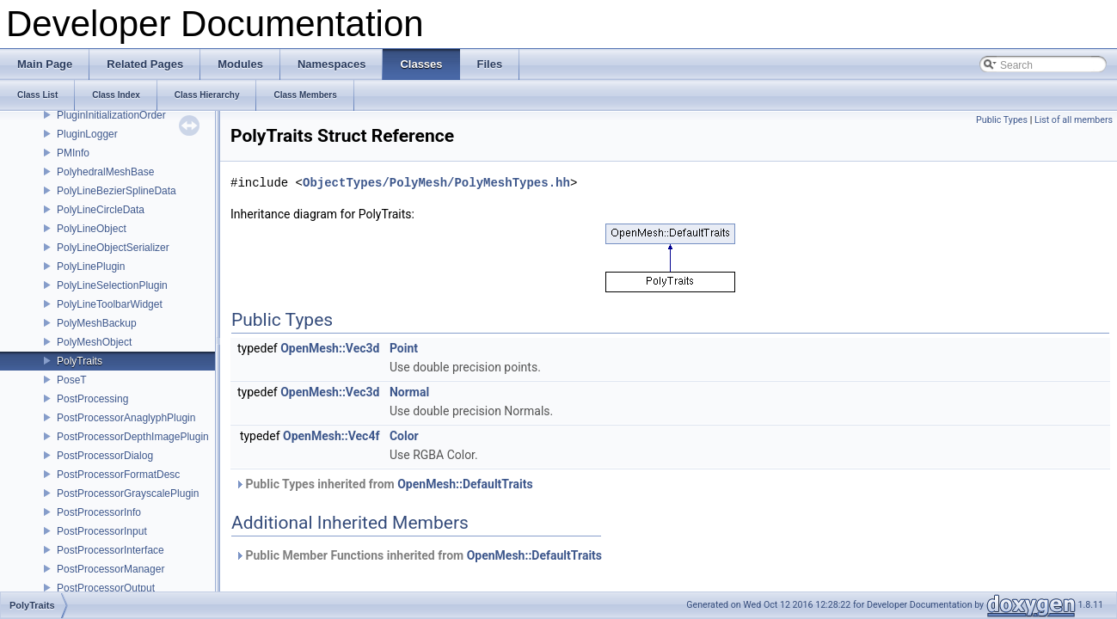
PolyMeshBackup (97, 323)
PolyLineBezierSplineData (116, 191)
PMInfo (73, 153)
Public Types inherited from (384, 484)
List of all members (1073, 120)
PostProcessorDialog (105, 456)
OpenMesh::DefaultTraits (464, 484)
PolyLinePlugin (91, 266)
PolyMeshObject (94, 342)
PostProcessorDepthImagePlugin (133, 437)
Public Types (1002, 120)
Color (404, 436)
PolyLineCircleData (100, 210)
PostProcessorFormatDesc (118, 475)
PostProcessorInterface (110, 550)
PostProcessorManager (110, 569)
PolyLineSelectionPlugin (112, 285)
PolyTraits (79, 361)
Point (404, 348)
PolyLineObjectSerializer (113, 248)
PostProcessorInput (102, 531)
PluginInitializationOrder (111, 115)
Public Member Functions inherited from (418, 555)
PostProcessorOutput (106, 588)
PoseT (72, 380)
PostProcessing (92, 399)
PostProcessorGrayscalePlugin (128, 493)
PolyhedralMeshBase (105, 172)
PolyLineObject (91, 229)
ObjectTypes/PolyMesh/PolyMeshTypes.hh (436, 183)
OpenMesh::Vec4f (331, 436)
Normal (409, 392)
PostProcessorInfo (99, 512)
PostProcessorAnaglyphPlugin (126, 418)
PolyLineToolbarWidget (110, 304)
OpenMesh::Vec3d (329, 348)
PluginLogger (87, 134)
